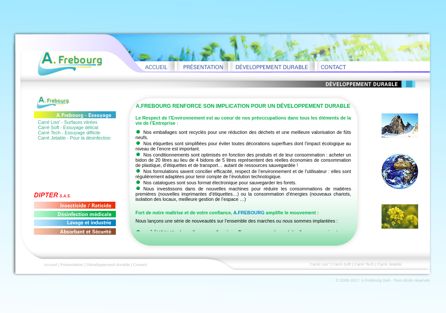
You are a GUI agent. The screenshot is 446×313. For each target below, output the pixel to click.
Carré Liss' (319, 264)
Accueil (50, 265)
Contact (140, 265)
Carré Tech (364, 264)
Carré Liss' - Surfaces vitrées (67, 122)
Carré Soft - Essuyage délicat (68, 127)
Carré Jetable (389, 264)
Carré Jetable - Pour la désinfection (74, 137)
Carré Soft (341, 264)
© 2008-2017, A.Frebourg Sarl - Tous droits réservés (383, 280)
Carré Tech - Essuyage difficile (69, 132)
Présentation (72, 265)
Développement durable (108, 265)
